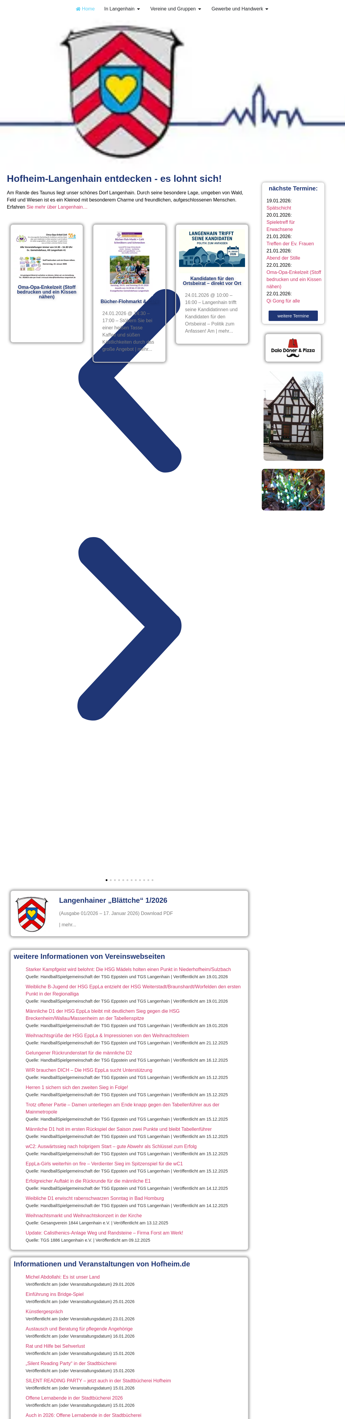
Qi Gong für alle (283, 300)
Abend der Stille (283, 257)
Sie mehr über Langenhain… (57, 207)
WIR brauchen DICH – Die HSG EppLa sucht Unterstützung (89, 1070)
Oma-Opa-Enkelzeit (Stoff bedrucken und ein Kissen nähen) (294, 279)
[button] (129, 382)
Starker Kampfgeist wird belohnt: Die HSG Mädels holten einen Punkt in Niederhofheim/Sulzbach (128, 969)
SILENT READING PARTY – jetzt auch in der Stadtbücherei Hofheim (98, 1380)
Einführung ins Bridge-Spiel (55, 1294)
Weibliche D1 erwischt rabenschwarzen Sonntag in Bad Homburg (95, 1198)
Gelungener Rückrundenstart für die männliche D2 (79, 1052)
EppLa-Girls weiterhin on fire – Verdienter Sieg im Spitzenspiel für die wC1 (104, 1163)
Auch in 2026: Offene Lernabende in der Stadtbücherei (83, 1415)
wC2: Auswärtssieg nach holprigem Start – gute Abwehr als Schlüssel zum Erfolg (111, 1146)
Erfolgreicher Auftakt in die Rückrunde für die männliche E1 (88, 1181)
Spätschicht (279, 207)
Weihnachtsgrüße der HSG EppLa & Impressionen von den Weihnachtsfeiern (107, 1035)
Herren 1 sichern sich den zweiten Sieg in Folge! (77, 1087)
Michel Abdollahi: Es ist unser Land (63, 1277)
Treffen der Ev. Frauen (290, 243)
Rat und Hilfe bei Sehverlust (55, 1346)
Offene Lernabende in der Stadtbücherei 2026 (74, 1398)
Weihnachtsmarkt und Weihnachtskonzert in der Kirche (84, 1215)
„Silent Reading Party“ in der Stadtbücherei (71, 1363)
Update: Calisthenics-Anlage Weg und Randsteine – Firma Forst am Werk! (104, 1232)
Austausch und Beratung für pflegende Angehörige (79, 1328)
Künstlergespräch (44, 1311)
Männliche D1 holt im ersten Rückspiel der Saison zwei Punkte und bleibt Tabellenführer (119, 1129)
